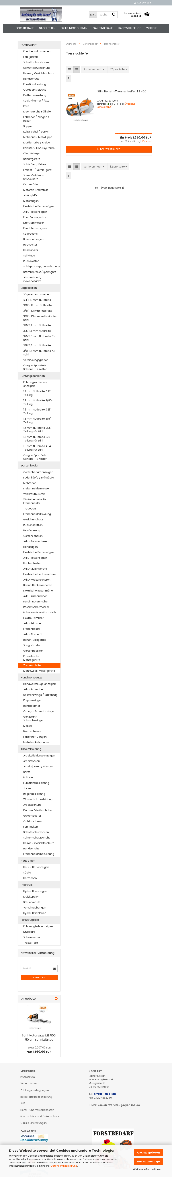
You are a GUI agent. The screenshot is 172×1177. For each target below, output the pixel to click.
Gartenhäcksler (33, 651)
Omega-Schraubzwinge (38, 711)
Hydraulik (26, 885)
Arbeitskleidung (31, 749)
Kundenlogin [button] (143, 2)
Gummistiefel (32, 816)
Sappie (27, 126)
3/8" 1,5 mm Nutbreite (37, 345)
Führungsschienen (74, 28)
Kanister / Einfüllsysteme (39, 148)
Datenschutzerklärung (64, 1166)
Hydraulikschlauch (34, 913)
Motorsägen (31, 201)
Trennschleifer (32, 665)
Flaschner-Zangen (35, 737)
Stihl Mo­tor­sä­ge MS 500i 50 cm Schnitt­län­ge (39, 1037)
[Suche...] (93, 14)
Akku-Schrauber (33, 689)
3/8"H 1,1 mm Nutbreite (37, 305)
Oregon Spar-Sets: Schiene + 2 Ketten (35, 367)
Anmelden (39, 977)
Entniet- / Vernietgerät (37, 170)
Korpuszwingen (32, 700)
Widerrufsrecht (30, 1083)
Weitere (151, 28)
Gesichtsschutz (33, 519)
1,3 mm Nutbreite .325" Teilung (37, 393)
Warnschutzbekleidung (37, 799)
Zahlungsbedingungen (34, 1090)
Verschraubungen (34, 907)
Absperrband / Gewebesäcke (32, 279)
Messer (27, 726)
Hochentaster (32, 563)
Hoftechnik (30, 878)
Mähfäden (29, 483)
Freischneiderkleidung (37, 514)
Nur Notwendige (148, 1161)
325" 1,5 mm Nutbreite (37, 331)
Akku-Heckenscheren (36, 579)
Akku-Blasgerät (32, 634)
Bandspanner (31, 706)
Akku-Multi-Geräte (35, 569)
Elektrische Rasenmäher (38, 590)
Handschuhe (31, 79)
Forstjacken (30, 57)
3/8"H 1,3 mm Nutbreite (37, 311)
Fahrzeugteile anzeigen (38, 926)
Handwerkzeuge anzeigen (39, 684)
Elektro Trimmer (33, 618)
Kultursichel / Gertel (35, 131)
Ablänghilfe (30, 195)
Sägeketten (47, 28)
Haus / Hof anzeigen (36, 867)
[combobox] (94, 69)
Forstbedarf (25, 28)
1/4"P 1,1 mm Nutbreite (37, 300)
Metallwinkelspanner (36, 742)
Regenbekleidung (34, 794)
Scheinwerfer (31, 937)
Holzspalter (30, 244)
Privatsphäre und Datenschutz (39, 1116)
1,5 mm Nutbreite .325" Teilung (37, 411)
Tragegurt (29, 508)
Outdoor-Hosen (33, 821)
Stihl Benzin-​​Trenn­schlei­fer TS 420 (121, 91)
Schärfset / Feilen (34, 164)
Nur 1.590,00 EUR (39, 1050)
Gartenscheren (33, 536)
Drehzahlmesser (33, 223)
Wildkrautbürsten (34, 494)
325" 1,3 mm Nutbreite (37, 325)
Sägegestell (30, 234)
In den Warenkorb (109, 149)
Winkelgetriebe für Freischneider (35, 501)
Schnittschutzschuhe (36, 68)
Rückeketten (31, 261)
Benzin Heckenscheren (37, 585)
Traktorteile (30, 943)
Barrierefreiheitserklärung (36, 1097)
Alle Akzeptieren (148, 1152)
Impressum (27, 1077)
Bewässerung (31, 530)
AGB (23, 1103)
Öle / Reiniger (31, 153)
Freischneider (31, 629)
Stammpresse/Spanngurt (39, 272)
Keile (26, 106)
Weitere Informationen (147, 1169)
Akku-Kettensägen (35, 212)
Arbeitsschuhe (32, 805)
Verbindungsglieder (35, 360)
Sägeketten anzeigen (36, 294)
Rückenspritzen (33, 525)
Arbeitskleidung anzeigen (39, 755)
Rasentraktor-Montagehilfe (32, 658)
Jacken (27, 788)
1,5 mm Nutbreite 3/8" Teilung (37, 420)
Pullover (28, 777)
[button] (69, 69)
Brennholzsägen (33, 239)
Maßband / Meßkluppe (37, 137)
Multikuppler (31, 896)
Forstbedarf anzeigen (36, 51)
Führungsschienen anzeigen (35, 384)
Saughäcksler (31, 645)
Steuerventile (31, 902)
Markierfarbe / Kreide (36, 142)
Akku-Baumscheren (35, 541)
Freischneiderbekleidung (38, 854)
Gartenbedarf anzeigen (38, 472)
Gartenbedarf (103, 28)
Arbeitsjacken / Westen (38, 766)
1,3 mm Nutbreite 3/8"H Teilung (37, 402)
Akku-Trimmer (32, 623)
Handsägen (30, 547)
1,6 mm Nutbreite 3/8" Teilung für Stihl (37, 438)
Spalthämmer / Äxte (36, 100)
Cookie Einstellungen (33, 1123)
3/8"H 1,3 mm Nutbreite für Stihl (40, 318)
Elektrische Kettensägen (38, 206)
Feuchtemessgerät (35, 228)
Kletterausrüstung (34, 95)
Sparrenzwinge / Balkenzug (40, 695)
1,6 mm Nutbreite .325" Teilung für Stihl (37, 429)
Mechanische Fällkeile (37, 111)
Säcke (27, 872)
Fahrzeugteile (30, 920)
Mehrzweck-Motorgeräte (39, 671)
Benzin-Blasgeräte (34, 640)
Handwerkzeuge (129, 28)
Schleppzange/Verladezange (41, 266)
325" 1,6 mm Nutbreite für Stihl (39, 338)
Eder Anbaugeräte (34, 217)
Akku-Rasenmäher (35, 596)
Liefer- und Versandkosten (37, 1110)
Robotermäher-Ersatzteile (39, 612)
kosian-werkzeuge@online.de (119, 1105)
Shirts (26, 772)
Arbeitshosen (31, 761)
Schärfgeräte (31, 159)
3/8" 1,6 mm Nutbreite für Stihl (39, 352)
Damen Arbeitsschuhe (37, 810)
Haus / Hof (28, 861)
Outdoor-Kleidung (34, 90)
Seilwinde (29, 255)
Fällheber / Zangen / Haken (36, 118)
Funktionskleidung (34, 84)
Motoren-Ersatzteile (35, 190)
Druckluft (29, 932)
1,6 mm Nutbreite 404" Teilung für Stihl (37, 448)
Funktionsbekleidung (36, 783)
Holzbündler (30, 250)
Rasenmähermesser (36, 607)
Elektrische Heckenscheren (40, 574)
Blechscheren (32, 731)
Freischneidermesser (36, 488)
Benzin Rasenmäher (35, 601)
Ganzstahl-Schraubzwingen (33, 718)
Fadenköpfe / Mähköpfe (38, 477)
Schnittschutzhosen (36, 62)
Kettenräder (31, 184)
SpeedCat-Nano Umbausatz (33, 177)
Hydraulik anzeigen (35, 891)
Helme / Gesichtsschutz (38, 73)
